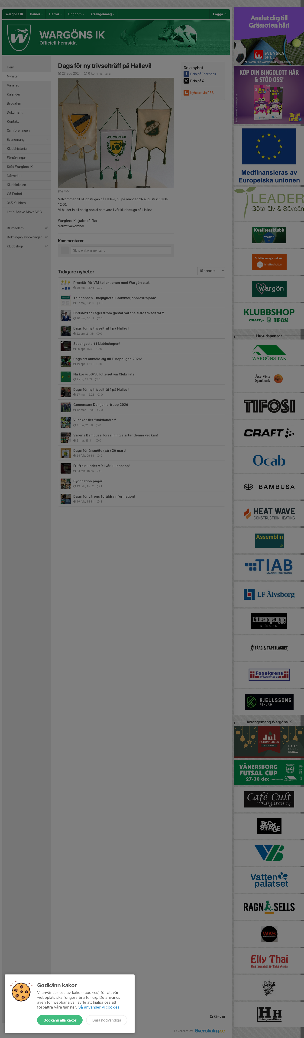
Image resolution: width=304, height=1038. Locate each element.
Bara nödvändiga (106, 1020)
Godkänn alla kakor (59, 1020)
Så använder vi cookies (98, 1007)
